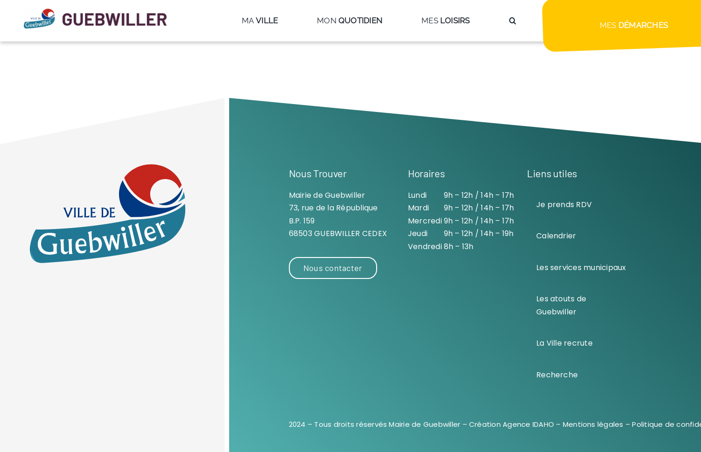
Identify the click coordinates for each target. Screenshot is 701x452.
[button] (512, 21)
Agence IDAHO (528, 424)
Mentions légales (593, 424)
